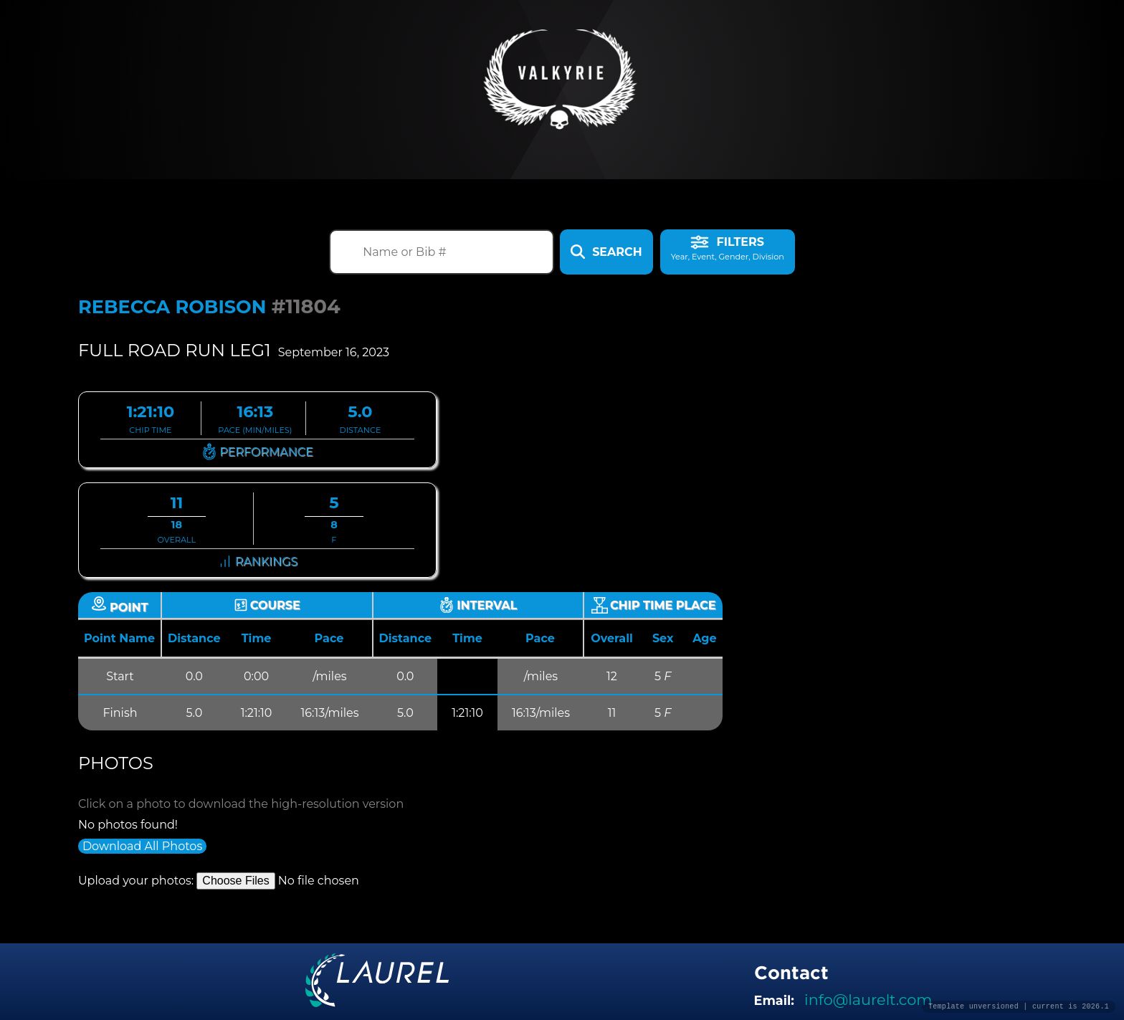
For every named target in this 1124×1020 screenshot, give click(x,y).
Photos (115, 763)
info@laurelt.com (868, 1000)
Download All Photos (142, 846)
